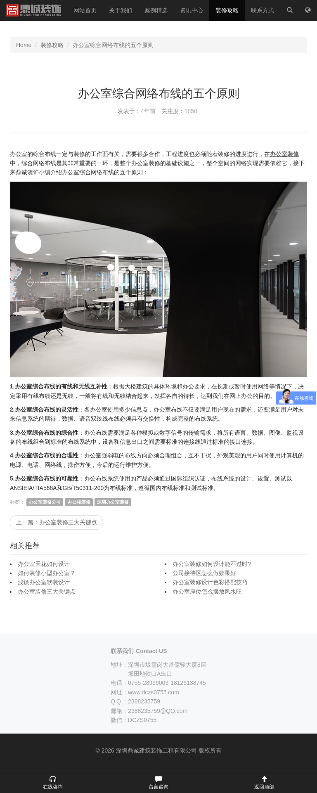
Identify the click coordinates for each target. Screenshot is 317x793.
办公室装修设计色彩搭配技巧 (210, 582)
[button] (52, 782)
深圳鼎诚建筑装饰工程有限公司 (33, 10)
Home (23, 45)
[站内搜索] (290, 10)
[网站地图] (308, 10)
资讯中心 (191, 10)
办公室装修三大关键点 (47, 591)
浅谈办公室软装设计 (44, 582)
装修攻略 (227, 10)
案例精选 (156, 10)
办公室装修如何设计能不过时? (212, 564)
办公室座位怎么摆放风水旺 (207, 591)
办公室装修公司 (45, 501)
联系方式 (262, 10)
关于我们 (120, 10)
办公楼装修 (79, 501)
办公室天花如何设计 (44, 564)
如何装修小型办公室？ (47, 573)
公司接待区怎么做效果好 (204, 573)
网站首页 (85, 10)
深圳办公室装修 (113, 501)
